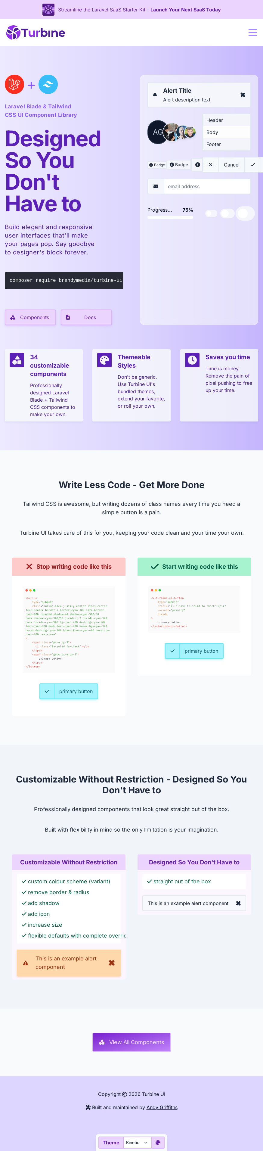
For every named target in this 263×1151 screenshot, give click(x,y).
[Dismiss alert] (242, 94)
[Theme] (137, 1142)
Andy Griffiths (162, 1107)
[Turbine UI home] (35, 32)
